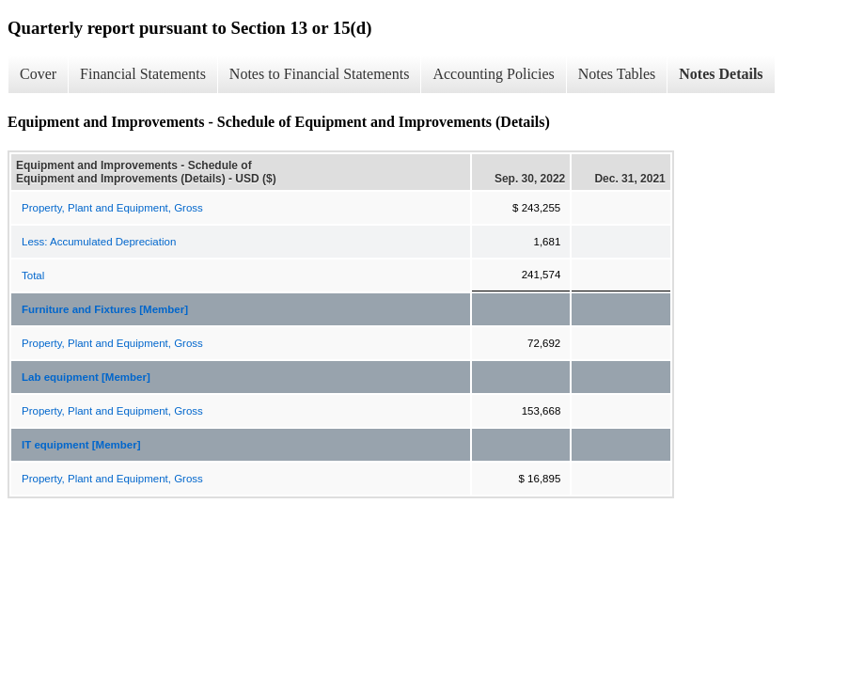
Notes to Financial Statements (319, 74)
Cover (38, 74)
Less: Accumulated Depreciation (99, 241)
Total (33, 275)
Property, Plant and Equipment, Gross (112, 207)
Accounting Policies (493, 74)
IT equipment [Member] (81, 444)
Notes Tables (617, 74)
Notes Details (720, 74)
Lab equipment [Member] (86, 377)
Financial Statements (143, 74)
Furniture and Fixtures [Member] (105, 309)
